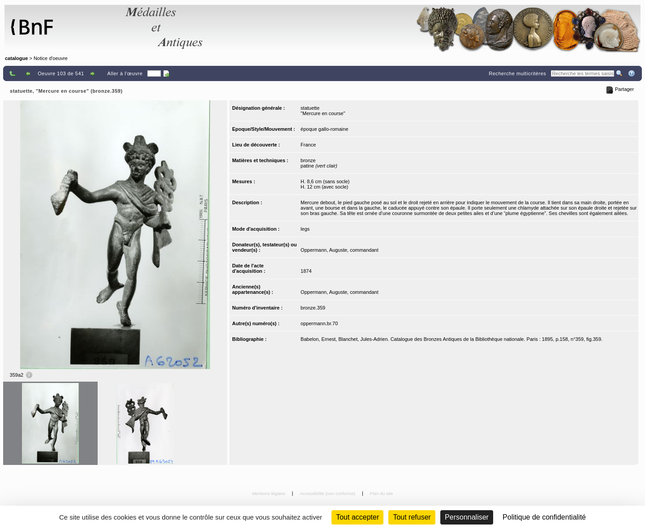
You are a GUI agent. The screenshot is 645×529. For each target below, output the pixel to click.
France (308, 144)
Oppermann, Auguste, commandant (339, 250)
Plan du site (381, 493)
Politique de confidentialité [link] (544, 517)
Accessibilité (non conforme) (328, 493)
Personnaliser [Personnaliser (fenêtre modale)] (467, 517)
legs (305, 229)
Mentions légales (269, 493)
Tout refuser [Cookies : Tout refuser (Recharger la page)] (411, 517)
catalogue (16, 58)
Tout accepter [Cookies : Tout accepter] (357, 517)
